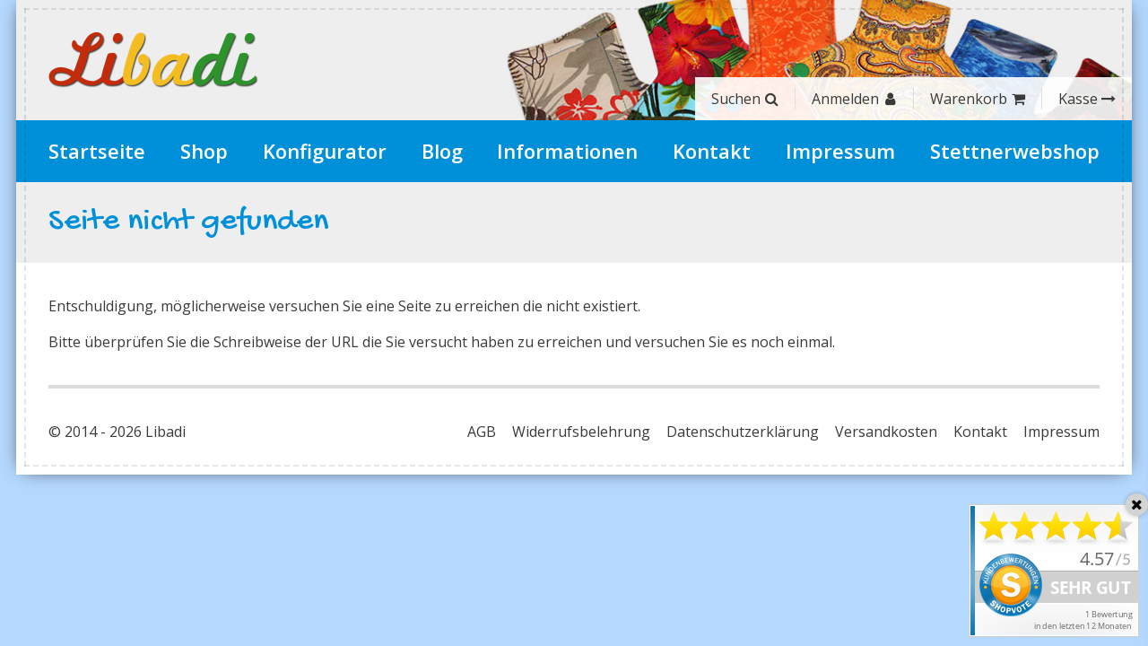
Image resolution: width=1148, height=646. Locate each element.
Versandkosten (886, 431)
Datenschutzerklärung (742, 431)
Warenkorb (977, 99)
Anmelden (854, 99)
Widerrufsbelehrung (581, 431)
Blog (442, 150)
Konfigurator (325, 150)
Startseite (96, 150)
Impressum (840, 150)
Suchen (744, 99)
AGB (481, 431)
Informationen (567, 150)
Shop (204, 150)
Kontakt (712, 150)
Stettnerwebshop (1015, 150)
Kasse (1087, 99)
